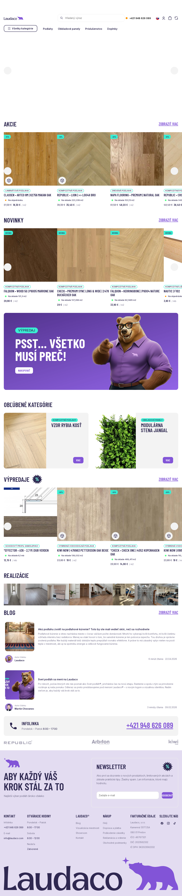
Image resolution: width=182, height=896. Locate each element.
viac (77, 459)
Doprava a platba (112, 817)
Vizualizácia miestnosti (87, 817)
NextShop (39, 889)
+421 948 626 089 (140, 18)
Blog (78, 812)
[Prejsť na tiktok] (174, 812)
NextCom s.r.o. (81, 889)
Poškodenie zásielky (114, 822)
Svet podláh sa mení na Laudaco (150, 626)
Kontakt (80, 827)
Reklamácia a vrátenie (114, 827)
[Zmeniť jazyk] (157, 18)
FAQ (105, 812)
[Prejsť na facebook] (162, 812)
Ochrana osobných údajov (16, 889)
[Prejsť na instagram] (168, 812)
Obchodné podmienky (115, 832)
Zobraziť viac (168, 124)
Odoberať (162, 783)
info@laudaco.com (13, 827)
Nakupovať (27, 371)
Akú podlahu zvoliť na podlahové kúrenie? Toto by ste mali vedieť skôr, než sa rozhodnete (61, 629)
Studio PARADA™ (119, 889)
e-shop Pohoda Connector (58, 889)
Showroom (81, 822)
